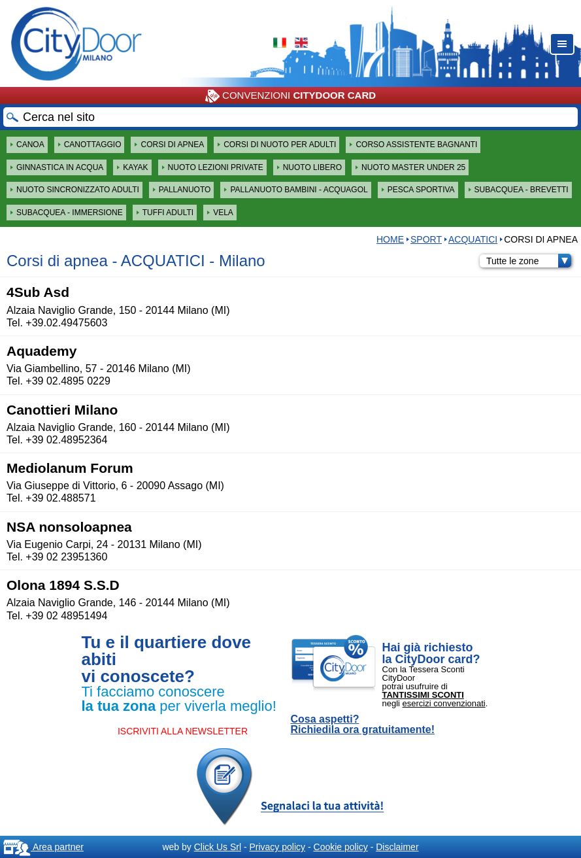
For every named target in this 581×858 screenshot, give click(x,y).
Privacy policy (277, 847)
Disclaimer (397, 847)
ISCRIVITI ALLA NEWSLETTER (183, 731)
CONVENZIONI (290, 96)
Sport (426, 239)
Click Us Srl (217, 847)
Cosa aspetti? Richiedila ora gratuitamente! (363, 724)
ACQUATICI (472, 239)
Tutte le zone (528, 260)
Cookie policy (341, 847)
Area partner (43, 847)
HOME (390, 239)
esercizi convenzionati (444, 703)
